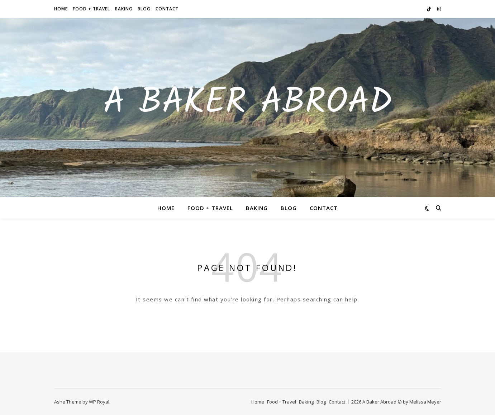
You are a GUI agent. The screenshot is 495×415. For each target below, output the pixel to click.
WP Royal (99, 402)
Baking (124, 9)
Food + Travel (91, 9)
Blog (144, 9)
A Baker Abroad (247, 103)
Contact (167, 9)
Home (61, 9)
